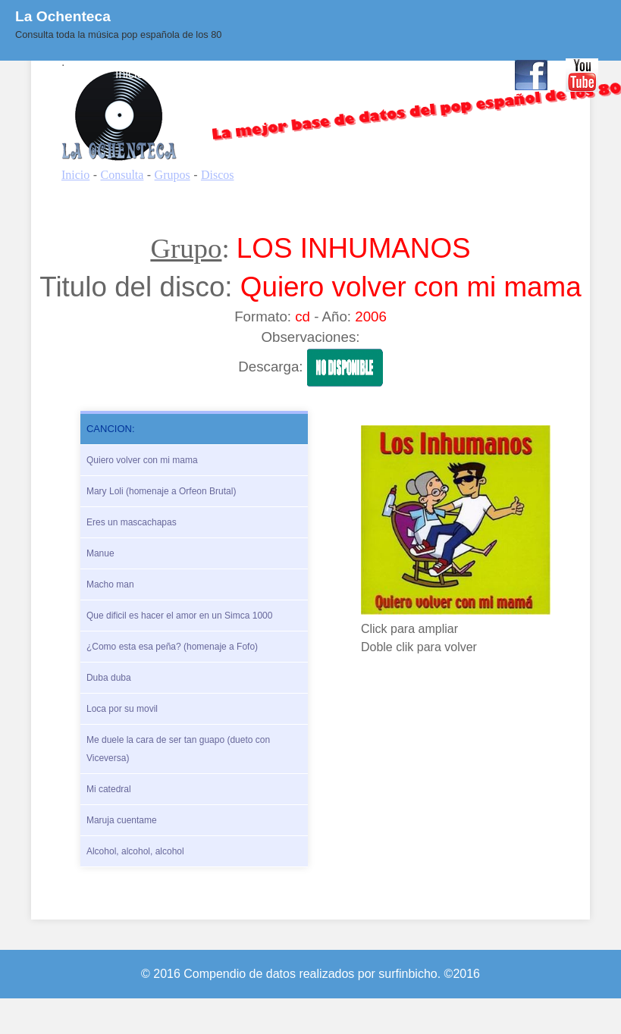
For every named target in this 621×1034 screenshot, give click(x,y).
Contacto (471, 73)
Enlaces (407, 73)
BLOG (350, 73)
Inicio (129, 73)
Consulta (186, 73)
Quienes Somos (271, 73)
